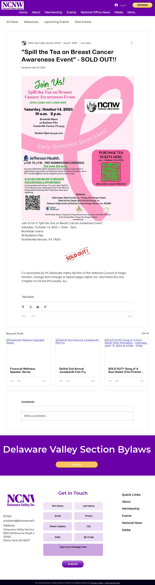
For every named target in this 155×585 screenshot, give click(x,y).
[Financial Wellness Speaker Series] (28, 351)
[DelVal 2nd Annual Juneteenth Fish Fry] (77, 351)
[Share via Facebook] (22, 306)
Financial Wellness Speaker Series (22, 370)
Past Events (83, 22)
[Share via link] (45, 306)
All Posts (12, 22)
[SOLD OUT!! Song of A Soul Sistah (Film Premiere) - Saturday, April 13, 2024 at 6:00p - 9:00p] (126, 351)
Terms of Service (112, 583)
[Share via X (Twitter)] (30, 306)
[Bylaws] (77, 465)
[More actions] (132, 43)
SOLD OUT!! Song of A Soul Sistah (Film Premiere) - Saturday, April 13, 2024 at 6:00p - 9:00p (126, 370)
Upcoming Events (56, 22)
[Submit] (73, 563)
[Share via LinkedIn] (37, 306)
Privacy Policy (97, 583)
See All (145, 333)
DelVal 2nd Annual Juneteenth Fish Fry (72, 370)
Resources (31, 22)
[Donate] (142, 5)
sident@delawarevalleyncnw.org (28, 520)
